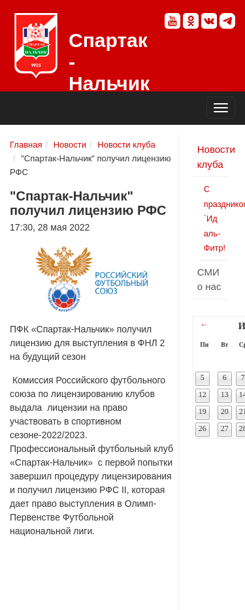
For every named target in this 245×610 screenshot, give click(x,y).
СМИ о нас (209, 279)
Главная (26, 145)
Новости (70, 145)
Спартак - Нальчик (36, 45)
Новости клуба (126, 145)
